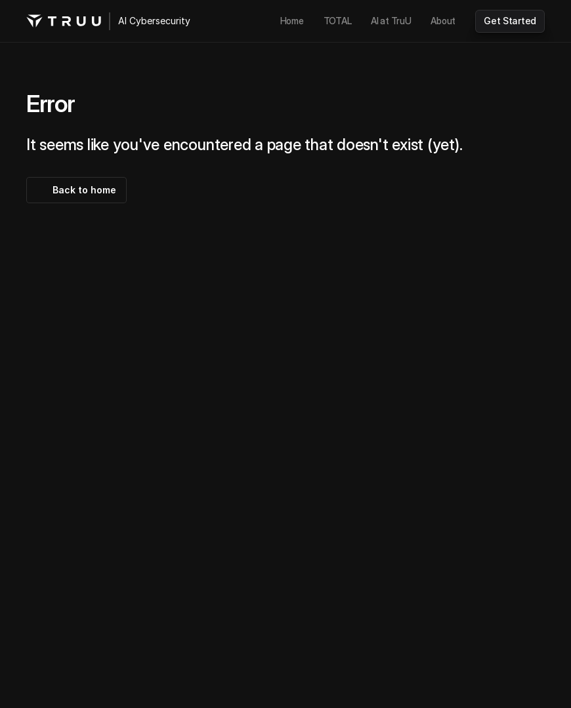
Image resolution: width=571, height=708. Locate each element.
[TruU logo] (63, 20)
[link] (292, 21)
